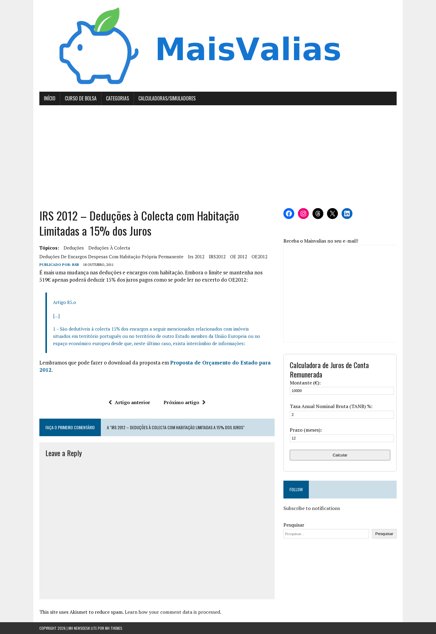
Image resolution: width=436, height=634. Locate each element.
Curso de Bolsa (81, 98)
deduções (74, 248)
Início (49, 98)
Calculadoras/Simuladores (167, 98)
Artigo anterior (129, 402)
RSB (75, 264)
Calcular (340, 455)
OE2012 (259, 256)
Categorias (117, 98)
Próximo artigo (185, 402)
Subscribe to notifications (311, 508)
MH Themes (113, 628)
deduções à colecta (109, 248)
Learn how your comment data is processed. (173, 612)
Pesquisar (293, 524)
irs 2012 (196, 256)
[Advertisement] (218, 156)
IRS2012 (217, 256)
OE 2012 (238, 256)
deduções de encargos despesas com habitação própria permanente (111, 256)
